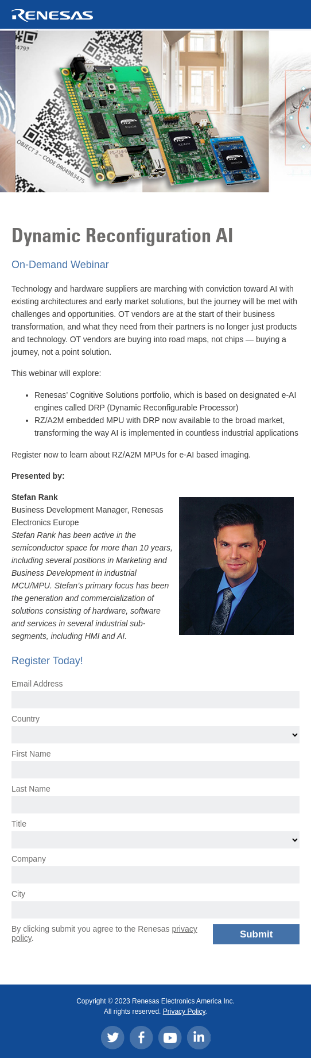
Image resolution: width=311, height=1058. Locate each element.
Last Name (30, 788)
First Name (30, 753)
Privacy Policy (184, 1011)
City (18, 893)
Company (28, 858)
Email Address (37, 683)
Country (25, 718)
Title (18, 823)
